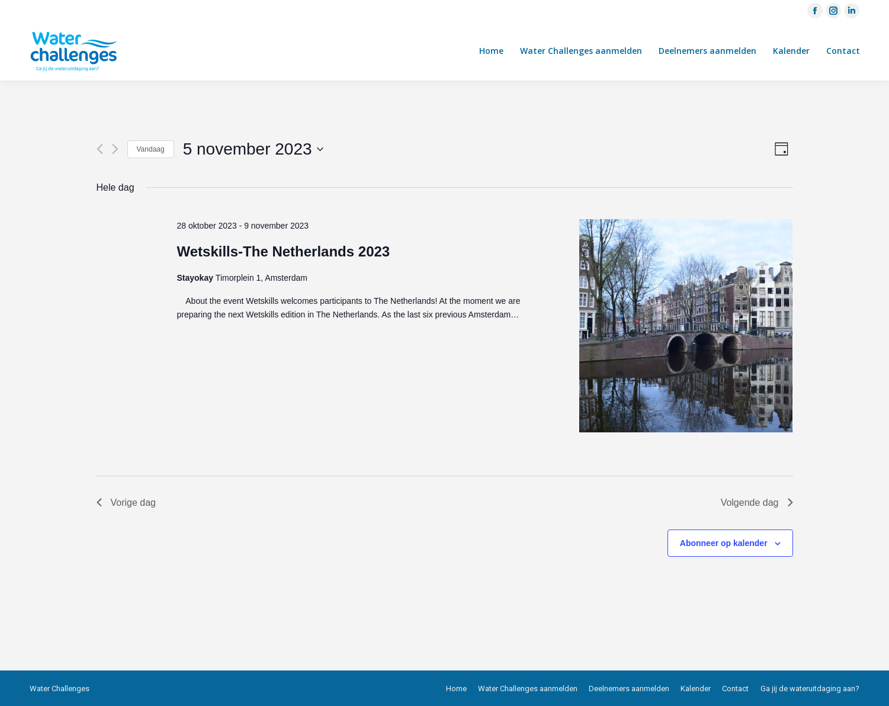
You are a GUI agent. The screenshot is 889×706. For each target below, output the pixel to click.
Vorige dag (126, 503)
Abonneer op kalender (724, 543)
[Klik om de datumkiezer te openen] (253, 149)
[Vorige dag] (100, 149)
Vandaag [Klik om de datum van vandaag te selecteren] (151, 149)
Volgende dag (757, 503)
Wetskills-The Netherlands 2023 (283, 251)
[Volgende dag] (115, 149)
